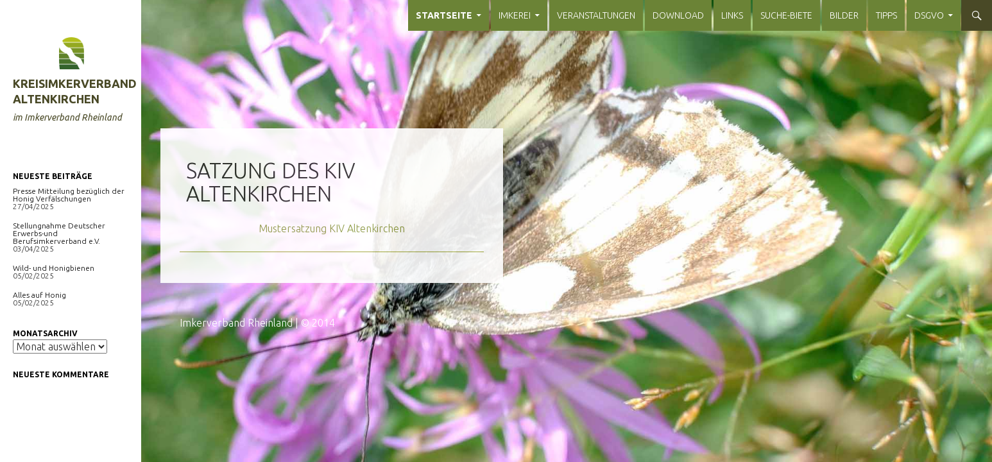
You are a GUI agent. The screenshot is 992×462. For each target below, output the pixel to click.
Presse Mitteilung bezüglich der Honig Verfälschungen (68, 195)
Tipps (886, 15)
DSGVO (929, 15)
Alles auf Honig (39, 295)
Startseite (444, 15)
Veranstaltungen (596, 15)
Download (678, 15)
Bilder (844, 15)
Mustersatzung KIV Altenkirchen (332, 228)
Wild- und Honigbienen (53, 268)
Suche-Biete (786, 15)
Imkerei (515, 15)
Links (732, 15)
